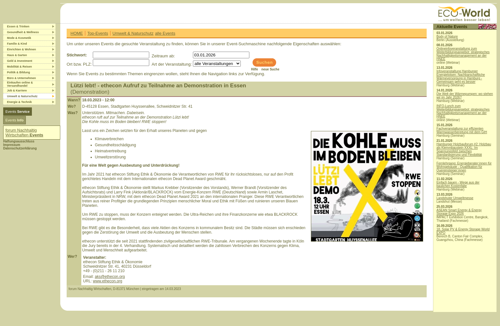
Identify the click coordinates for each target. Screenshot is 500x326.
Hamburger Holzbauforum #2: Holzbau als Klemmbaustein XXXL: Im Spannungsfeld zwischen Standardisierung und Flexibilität (464, 149)
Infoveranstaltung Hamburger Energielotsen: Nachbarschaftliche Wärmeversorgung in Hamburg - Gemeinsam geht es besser (461, 76)
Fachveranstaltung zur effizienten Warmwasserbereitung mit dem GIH (462, 130)
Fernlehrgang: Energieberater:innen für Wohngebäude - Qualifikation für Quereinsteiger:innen (464, 167)
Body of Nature (447, 36)
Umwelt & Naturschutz (133, 33)
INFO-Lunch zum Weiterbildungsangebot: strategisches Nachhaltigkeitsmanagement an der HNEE (463, 111)
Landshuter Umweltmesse (455, 198)
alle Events (165, 33)
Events (17, 111)
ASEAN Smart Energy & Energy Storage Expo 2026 (459, 211)
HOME (76, 33)
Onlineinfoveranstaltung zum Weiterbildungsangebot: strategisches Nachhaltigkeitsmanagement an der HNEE (463, 54)
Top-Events (97, 33)
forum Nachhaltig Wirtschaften (24, 132)
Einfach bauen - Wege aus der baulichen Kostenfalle (458, 184)
